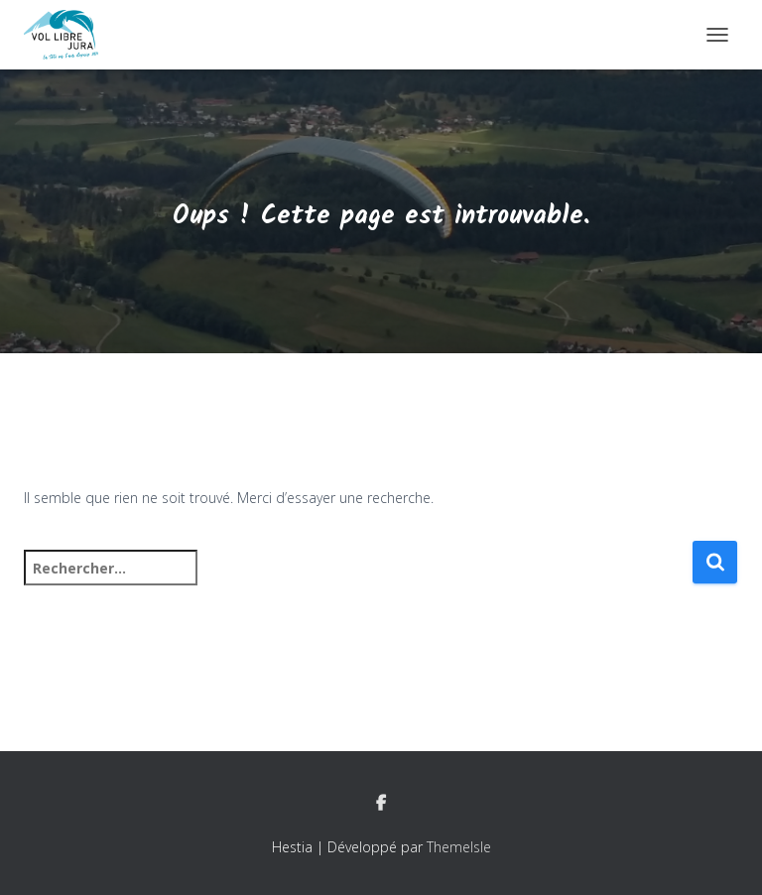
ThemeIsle (459, 846)
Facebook (381, 804)
